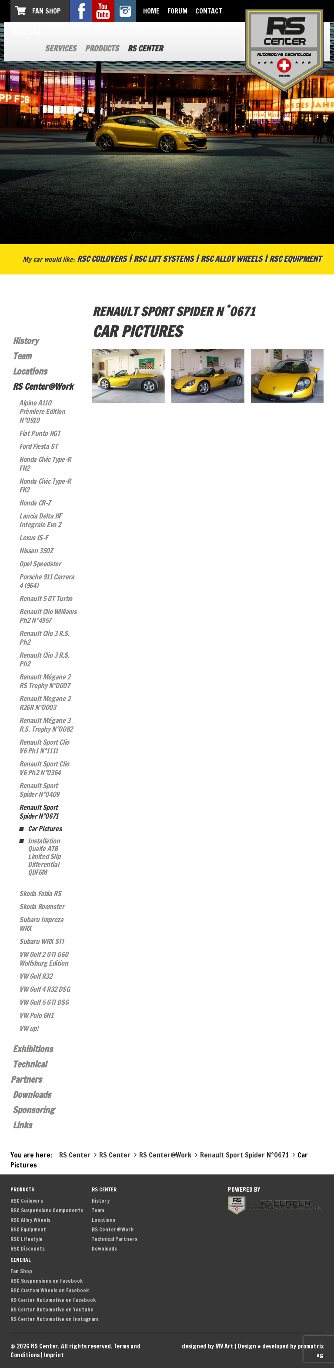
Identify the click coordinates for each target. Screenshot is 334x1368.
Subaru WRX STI (41, 941)
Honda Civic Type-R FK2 (45, 485)
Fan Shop (46, 11)
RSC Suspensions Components (46, 1210)
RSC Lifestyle (26, 1239)
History (25, 340)
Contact (208, 11)
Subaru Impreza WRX (41, 924)
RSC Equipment (295, 258)
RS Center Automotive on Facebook (53, 1300)
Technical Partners (114, 1239)
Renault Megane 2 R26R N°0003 (44, 703)
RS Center (145, 48)
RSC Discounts (27, 1248)
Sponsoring (33, 1110)
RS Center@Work (43, 386)
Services (60, 48)
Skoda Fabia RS (40, 893)
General (20, 1260)
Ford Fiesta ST (38, 446)
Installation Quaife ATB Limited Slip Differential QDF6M (44, 856)
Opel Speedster (39, 563)
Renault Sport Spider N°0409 (39, 790)
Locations (30, 371)
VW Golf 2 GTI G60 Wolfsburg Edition (43, 958)
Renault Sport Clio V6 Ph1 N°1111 (44, 746)
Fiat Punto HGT (39, 433)
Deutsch (27, 32)
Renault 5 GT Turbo (45, 598)
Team (22, 356)
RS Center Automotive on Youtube (52, 1309)
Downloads (32, 1094)
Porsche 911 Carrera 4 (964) (46, 581)
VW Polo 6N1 (36, 1015)
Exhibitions (33, 1049)
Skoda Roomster (41, 906)
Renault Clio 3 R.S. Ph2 (44, 637)
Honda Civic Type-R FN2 (45, 463)
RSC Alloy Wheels (231, 258)
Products (102, 48)
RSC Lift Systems (164, 258)
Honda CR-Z (35, 502)
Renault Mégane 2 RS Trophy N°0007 (44, 681)
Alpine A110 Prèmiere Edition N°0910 (42, 411)
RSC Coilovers (102, 258)
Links (22, 1125)
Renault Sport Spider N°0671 (38, 811)
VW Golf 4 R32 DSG (44, 989)
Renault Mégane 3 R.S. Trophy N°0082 (46, 724)
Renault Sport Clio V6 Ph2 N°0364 (44, 768)
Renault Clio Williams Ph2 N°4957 (48, 616)
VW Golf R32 (35, 976)
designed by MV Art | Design (219, 1346)
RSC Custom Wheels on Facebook (49, 1290)
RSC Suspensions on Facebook (46, 1280)
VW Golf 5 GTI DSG (43, 1002)
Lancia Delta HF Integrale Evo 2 (40, 520)
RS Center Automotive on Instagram (54, 1319)
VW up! (28, 1028)
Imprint (54, 1355)
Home (151, 11)
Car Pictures (44, 829)
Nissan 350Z (36, 550)
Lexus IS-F (33, 537)
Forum (177, 11)
